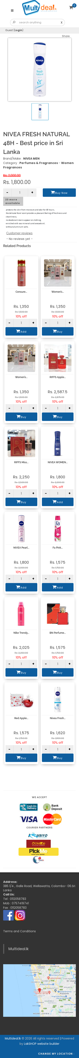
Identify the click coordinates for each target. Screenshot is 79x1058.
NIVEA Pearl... (21, 547)
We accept (39, 797)
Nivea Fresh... (58, 718)
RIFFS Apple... (58, 377)
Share (66, 36)
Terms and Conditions (19, 931)
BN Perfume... (58, 632)
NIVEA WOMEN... (58, 462)
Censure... (21, 291)
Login (18, 30)
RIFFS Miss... (21, 462)
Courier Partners (40, 827)
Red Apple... (21, 718)
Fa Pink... (58, 547)
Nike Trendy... (21, 632)
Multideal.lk (18, 948)
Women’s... (57, 291)
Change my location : (56, 1053)
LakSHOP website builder (41, 1044)
